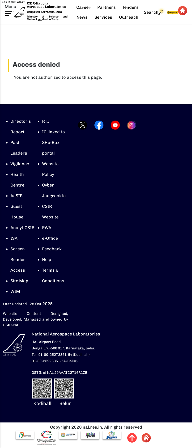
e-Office (50, 238)
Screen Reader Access (17, 259)
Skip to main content (13, 1)
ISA (13, 238)
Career (83, 7)
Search (153, 12)
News (82, 17)
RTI (45, 121)
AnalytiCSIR (22, 227)
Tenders (130, 7)
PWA (46, 227)
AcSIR (16, 195)
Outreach (128, 17)
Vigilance (19, 163)
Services (103, 17)
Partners (106, 7)
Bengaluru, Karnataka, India (44, 11)
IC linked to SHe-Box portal (53, 142)
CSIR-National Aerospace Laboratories (46, 5)
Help (46, 259)
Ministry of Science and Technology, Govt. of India (47, 18)
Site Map (19, 280)
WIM (15, 291)
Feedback (52, 249)
